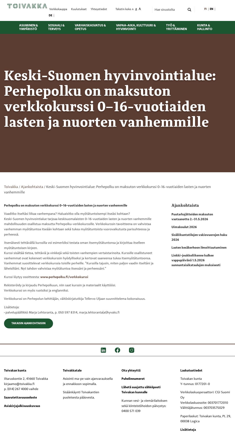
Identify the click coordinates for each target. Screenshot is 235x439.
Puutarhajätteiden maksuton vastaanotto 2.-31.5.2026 (192, 217)
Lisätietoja (188, 430)
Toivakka (11, 187)
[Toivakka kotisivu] (27, 6)
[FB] (117, 350)
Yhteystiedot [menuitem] (99, 9)
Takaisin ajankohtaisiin (28, 323)
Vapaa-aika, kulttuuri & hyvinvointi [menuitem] (136, 27)
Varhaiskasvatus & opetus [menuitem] (90, 27)
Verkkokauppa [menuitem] (58, 9)
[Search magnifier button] (189, 9)
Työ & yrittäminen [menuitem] (176, 27)
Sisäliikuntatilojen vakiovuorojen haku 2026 (199, 238)
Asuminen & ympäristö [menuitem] (28, 27)
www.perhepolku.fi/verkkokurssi (64, 277)
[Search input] (169, 9)
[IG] (132, 350)
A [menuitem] (133, 9)
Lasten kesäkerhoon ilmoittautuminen (199, 247)
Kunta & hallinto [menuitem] (204, 27)
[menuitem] (205, 9)
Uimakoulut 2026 (184, 227)
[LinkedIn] (103, 350)
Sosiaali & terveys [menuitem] (56, 27)
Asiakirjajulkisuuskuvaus (22, 406)
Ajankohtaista (32, 187)
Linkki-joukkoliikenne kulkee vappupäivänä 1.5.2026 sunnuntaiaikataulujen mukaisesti (196, 260)
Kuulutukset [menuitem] (79, 9)
